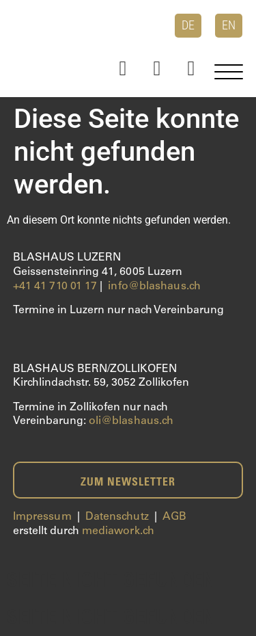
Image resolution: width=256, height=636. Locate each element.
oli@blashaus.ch (131, 421)
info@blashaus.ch (154, 286)
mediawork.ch (118, 531)
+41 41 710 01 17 (55, 286)
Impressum (42, 517)
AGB (174, 517)
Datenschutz (117, 517)
